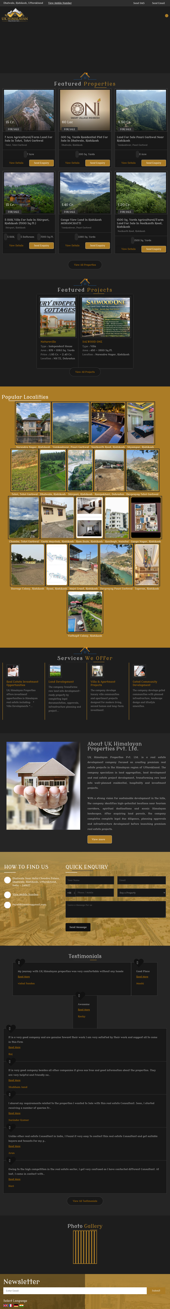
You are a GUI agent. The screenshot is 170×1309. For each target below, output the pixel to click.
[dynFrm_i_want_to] (141, 893)
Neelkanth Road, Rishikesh (108, 447)
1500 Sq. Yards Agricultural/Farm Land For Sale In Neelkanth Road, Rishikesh (140, 223)
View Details (16, 163)
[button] (60, 3)
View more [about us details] (98, 839)
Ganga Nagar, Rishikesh (146, 541)
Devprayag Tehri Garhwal (142, 494)
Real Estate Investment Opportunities (22, 683)
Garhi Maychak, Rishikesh (57, 541)
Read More (24, 977)
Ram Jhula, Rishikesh (89, 541)
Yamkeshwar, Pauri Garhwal (71, 447)
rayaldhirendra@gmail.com (29, 904)
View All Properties (85, 265)
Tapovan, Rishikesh (147, 588)
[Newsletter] (75, 1290)
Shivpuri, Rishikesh (80, 494)
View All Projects (85, 372)
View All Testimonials (85, 1201)
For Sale (13, 129)
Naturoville (48, 341)
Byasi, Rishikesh (56, 588)
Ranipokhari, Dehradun (109, 494)
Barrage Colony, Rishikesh (27, 588)
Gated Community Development (145, 683)
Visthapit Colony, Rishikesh (85, 635)
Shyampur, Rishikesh (140, 447)
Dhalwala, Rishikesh (53, 494)
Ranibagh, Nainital (117, 541)
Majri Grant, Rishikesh (83, 588)
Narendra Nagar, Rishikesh (33, 447)
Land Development (61, 681)
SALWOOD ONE (92, 341)
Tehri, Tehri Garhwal (25, 494)
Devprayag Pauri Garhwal (116, 588)
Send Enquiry (41, 163)
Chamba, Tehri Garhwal (24, 541)
